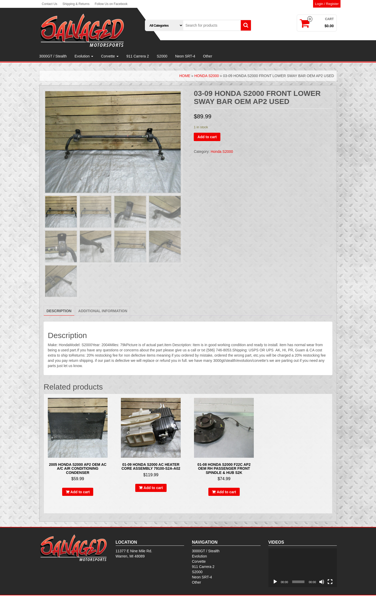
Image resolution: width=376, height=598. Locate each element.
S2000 (162, 56)
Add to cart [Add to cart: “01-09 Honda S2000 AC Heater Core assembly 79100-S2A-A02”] (153, 488)
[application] (302, 567)
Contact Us (49, 4)
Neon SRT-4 (185, 56)
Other (207, 56)
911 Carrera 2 (137, 56)
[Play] (275, 581)
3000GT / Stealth (53, 56)
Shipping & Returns (75, 4)
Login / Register (327, 4)
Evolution (84, 56)
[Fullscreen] (330, 581)
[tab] (59, 311)
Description (59, 311)
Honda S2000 (206, 76)
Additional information (102, 311)
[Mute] (321, 581)
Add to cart (207, 137)
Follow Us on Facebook (111, 4)
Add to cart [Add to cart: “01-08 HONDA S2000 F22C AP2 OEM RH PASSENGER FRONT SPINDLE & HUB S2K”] (226, 492)
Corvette (110, 56)
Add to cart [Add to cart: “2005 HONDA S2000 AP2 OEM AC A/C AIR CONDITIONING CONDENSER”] (80, 492)
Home (184, 76)
